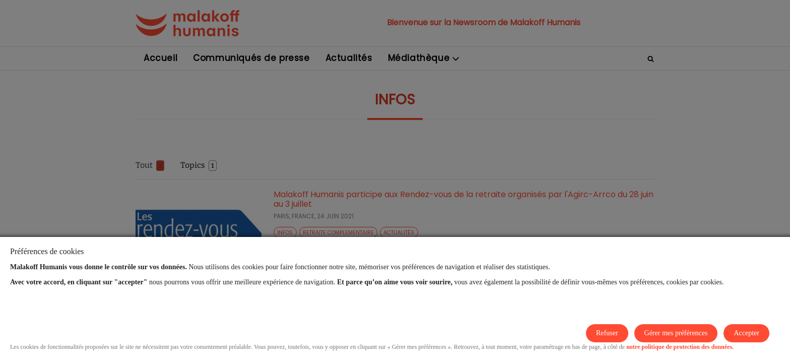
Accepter (746, 333)
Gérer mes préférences (676, 333)
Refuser (607, 333)
